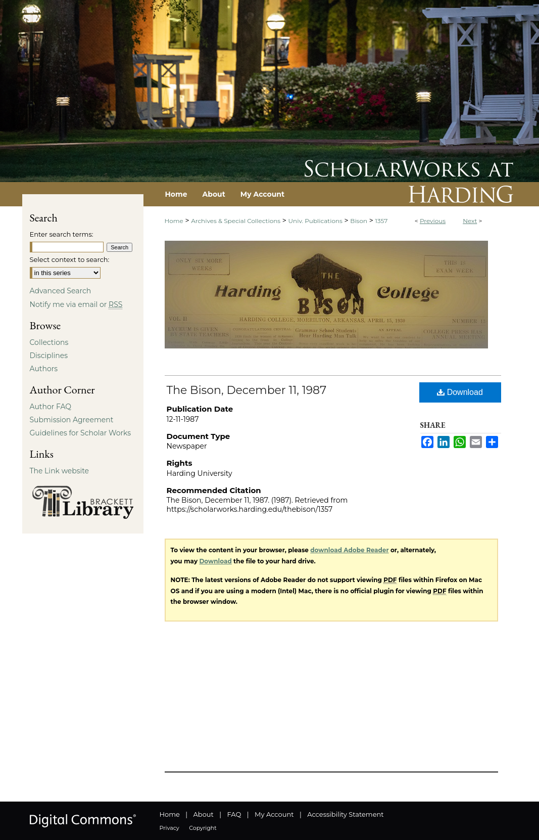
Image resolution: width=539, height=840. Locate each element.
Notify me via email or (76, 304)
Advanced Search (60, 290)
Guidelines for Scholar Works (80, 432)
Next (470, 221)
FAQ (234, 814)
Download (460, 392)
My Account (274, 814)
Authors (44, 368)
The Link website (59, 470)
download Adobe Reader (349, 550)
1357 (381, 221)
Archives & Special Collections (235, 221)
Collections (49, 342)
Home (174, 221)
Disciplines (49, 355)
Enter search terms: (61, 234)
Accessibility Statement (345, 814)
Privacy (169, 827)
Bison (358, 221)
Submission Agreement (72, 419)
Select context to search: (70, 259)
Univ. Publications (315, 221)
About (203, 814)
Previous (433, 221)
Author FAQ (51, 406)
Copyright (202, 827)
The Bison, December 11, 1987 (247, 390)
